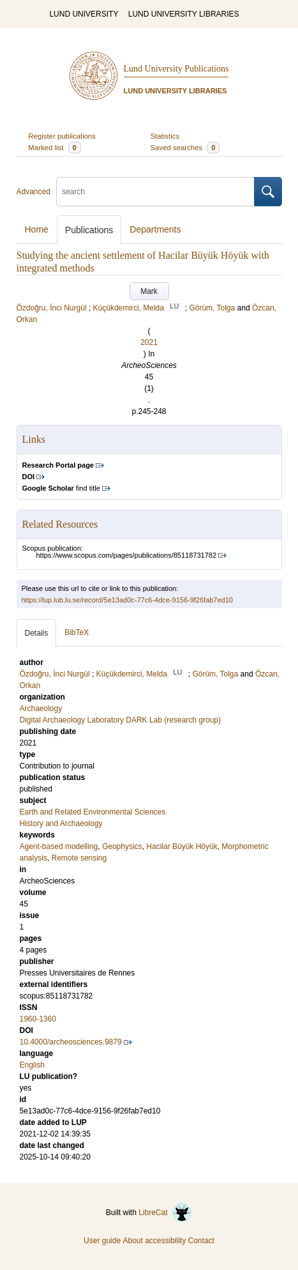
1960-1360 (38, 1018)
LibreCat (165, 1212)
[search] (155, 191)
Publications (89, 230)
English (32, 1064)
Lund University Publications (176, 68)
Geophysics (122, 846)
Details (36, 633)
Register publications (62, 136)
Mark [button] (149, 291)
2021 (149, 342)
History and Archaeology (61, 823)
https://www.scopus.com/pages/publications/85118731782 (126, 555)
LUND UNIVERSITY (83, 14)
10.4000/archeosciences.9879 (71, 1041)
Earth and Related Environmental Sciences (93, 811)
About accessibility (154, 1240)
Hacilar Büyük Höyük (181, 846)
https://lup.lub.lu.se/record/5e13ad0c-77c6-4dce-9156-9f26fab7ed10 (127, 600)
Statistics (165, 136)
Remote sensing (79, 857)
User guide (102, 1240)
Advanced (33, 191)
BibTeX (76, 632)
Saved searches (185, 147)
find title (61, 488)
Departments (155, 229)
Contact (201, 1240)
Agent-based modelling (59, 846)
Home (36, 229)
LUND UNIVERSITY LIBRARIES (183, 14)
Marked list (54, 147)
